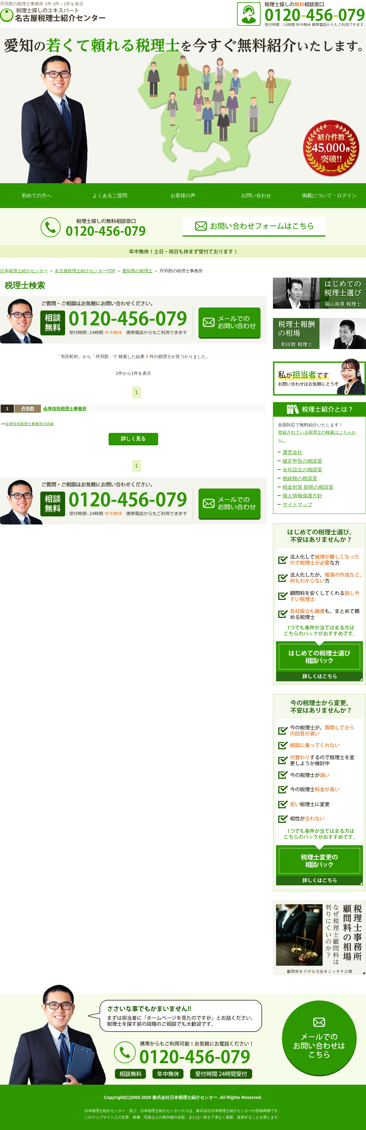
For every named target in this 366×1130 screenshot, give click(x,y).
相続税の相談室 (300, 478)
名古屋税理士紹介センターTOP (85, 270)
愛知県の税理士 (137, 270)
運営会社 (292, 452)
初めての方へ (36, 195)
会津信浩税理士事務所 (65, 408)
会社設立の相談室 (302, 469)
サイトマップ (297, 504)
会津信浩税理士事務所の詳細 (29, 424)
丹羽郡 (27, 408)
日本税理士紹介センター (24, 270)
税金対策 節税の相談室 (308, 487)
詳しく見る (133, 438)
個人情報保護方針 (302, 495)
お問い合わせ (256, 195)
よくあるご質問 (109, 195)
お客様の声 (183, 195)
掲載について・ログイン (329, 195)
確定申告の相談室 (302, 461)
